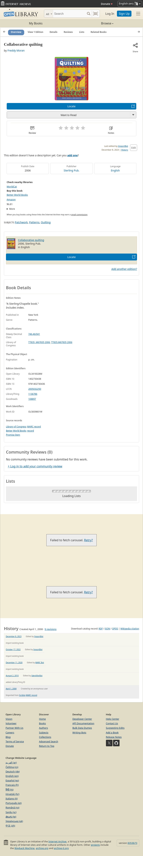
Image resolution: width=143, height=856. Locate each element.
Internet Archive (57, 841)
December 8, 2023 (13, 636)
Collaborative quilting (31, 240)
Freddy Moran (16, 50)
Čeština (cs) (12, 767)
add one (72, 155)
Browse (92, 23)
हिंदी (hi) (9, 789)
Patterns (34, 222)
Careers (10, 732)
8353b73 (132, 843)
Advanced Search (48, 741)
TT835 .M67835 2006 (39, 342)
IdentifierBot (36, 675)
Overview (16, 32)
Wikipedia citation (129, 628)
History (124, 149)
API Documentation (83, 723)
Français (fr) (12, 785)
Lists (81, 32)
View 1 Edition (35, 32)
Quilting (46, 222)
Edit (133, 147)
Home (42, 719)
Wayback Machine (25, 848)
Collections (45, 737)
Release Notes (114, 737)
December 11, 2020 (14, 662)
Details (54, 32)
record (30, 430)
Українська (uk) (14, 821)
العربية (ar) (11, 762)
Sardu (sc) (11, 812)
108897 (32, 399)
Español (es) (12, 780)
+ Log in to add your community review (35, 466)
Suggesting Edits (115, 728)
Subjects (43, 732)
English (115, 170)
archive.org (42, 848)
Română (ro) (12, 807)
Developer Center (82, 719)
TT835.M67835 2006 (61, 342)
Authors (43, 728)
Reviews (68, 32)
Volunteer (11, 723)
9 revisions (51, 629)
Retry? (88, 540)
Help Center (112, 719)
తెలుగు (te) (11, 816)
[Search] (69, 13)
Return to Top (46, 746)
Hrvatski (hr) (12, 794)
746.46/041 (34, 334)
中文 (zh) (10, 825)
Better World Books (17, 194)
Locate (71, 106)
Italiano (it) (12, 798)
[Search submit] (88, 14)
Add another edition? (124, 269)
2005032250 (34, 388)
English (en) (12, 776)
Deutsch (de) (13, 771)
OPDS (115, 628)
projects (95, 844)
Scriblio (22, 695)
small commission (79, 214)
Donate (107, 4)
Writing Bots (79, 732)
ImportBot (123, 146)
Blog (8, 737)
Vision (9, 719)
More (12, 208)
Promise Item (13, 434)
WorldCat (12, 186)
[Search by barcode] (95, 14)
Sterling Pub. (71, 170)
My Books (36, 23)
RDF (101, 628)
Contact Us (112, 723)
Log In (109, 14)
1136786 (32, 394)
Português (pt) (14, 803)
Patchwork (21, 222)
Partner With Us (14, 728)
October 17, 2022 (13, 649)
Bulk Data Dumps (82, 728)
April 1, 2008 (11, 688)
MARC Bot (39, 662)
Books (42, 723)
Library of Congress (16, 426)
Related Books (99, 32)
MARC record (34, 426)
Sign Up (124, 14)
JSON (107, 628)
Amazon (11, 199)
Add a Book (112, 732)
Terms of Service (15, 741)
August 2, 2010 (12, 675)
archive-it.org (61, 848)
